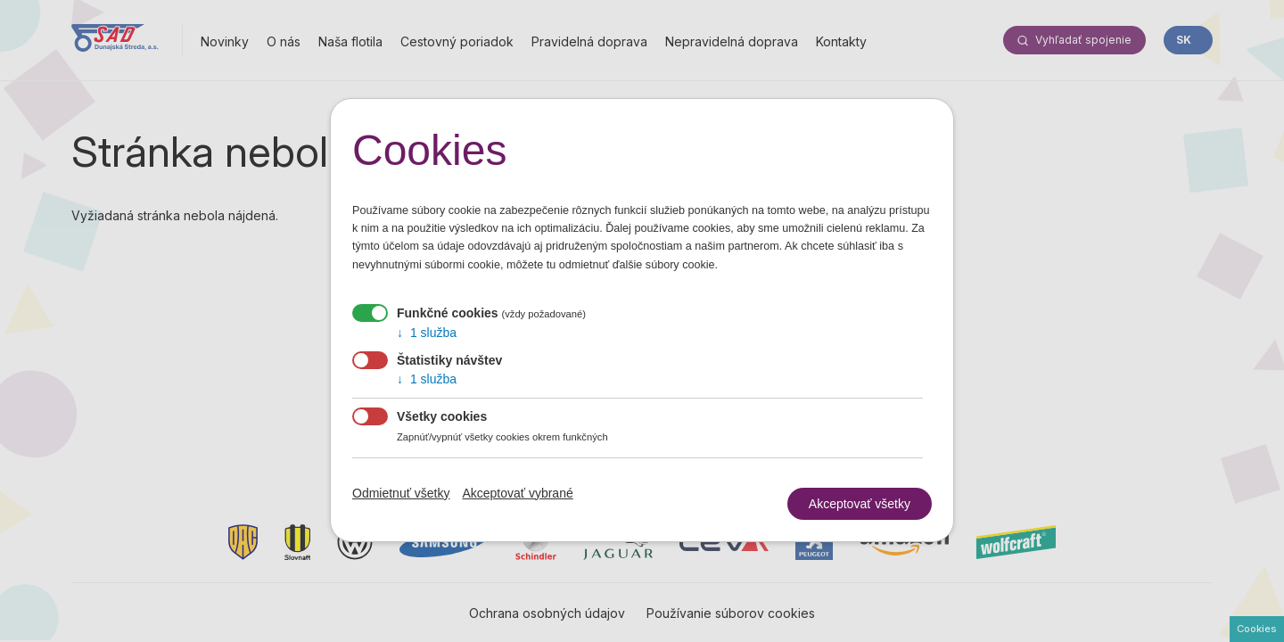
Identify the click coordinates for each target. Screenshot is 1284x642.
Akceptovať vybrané (517, 496)
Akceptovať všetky (859, 503)
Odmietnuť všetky (401, 496)
